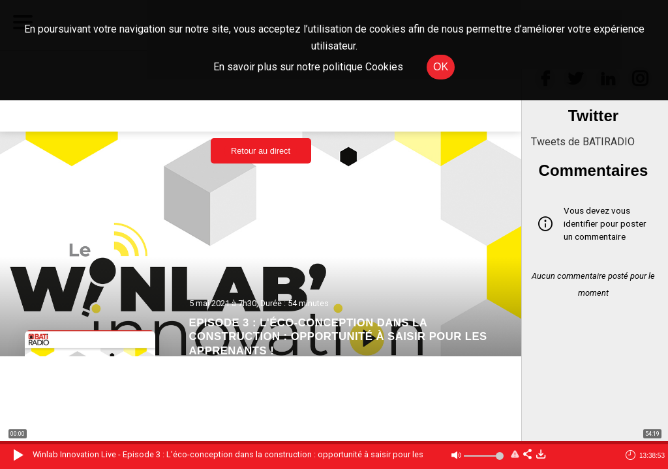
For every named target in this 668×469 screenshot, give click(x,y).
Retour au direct (260, 151)
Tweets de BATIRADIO (583, 141)
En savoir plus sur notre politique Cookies (308, 67)
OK (440, 66)
